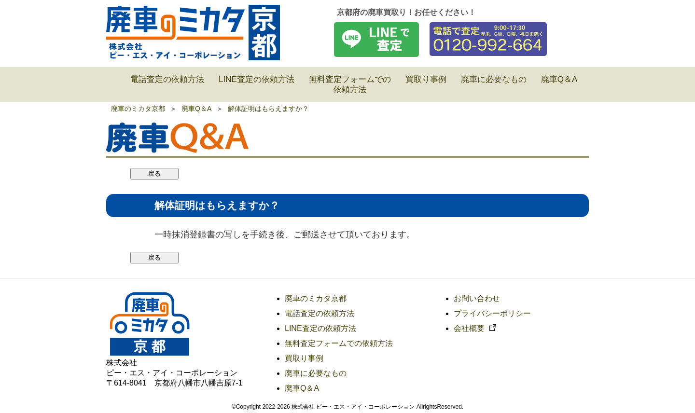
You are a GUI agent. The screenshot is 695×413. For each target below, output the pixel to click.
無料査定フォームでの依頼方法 (339, 343)
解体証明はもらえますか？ (268, 108)
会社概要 (475, 328)
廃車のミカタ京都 (138, 108)
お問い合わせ (477, 298)
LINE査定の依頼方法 (320, 328)
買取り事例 (304, 358)
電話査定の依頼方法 (319, 313)
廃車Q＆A (196, 108)
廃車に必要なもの (316, 373)
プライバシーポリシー (492, 313)
